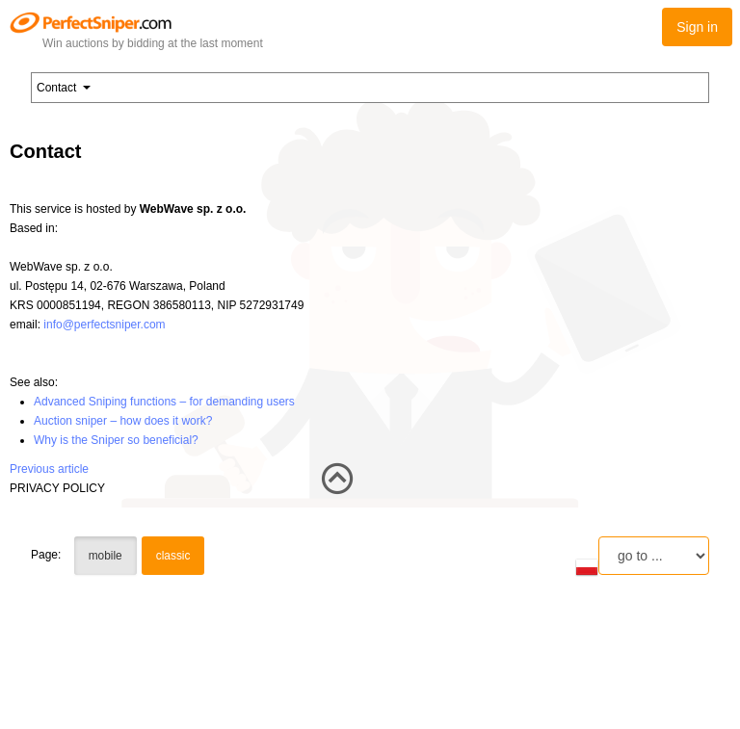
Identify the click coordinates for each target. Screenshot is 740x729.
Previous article (49, 469)
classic (173, 555)
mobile (105, 555)
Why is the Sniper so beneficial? (116, 440)
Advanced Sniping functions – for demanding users (164, 401)
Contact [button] (64, 87)
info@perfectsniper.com (104, 324)
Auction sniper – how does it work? (123, 421)
